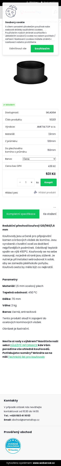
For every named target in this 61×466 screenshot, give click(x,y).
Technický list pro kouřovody (26, 357)
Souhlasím (42, 48)
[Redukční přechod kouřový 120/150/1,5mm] (30, 73)
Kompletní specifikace (21, 214)
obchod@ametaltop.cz (25, 419)
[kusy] (26, 182)
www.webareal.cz (44, 463)
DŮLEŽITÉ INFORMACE (23, 345)
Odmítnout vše (17, 48)
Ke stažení (49, 214)
